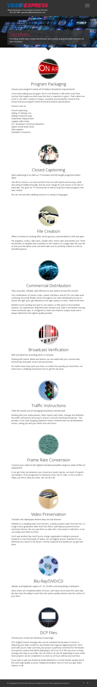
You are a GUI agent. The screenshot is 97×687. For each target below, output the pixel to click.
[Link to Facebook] (84, 683)
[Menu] (86, 5)
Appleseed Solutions (61, 683)
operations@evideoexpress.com (33, 12)
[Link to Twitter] (88, 683)
